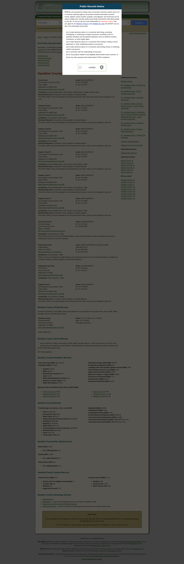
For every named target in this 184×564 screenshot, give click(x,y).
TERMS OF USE (98, 24)
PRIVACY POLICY (82, 24)
